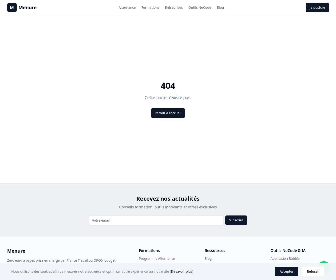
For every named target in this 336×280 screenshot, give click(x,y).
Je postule (317, 7)
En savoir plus (181, 271)
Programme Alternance (157, 258)
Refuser (313, 271)
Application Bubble (285, 258)
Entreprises (174, 7)
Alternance (127, 7)
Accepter (287, 271)
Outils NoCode (199, 7)
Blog (220, 7)
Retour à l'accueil (168, 113)
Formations (150, 7)
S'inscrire (236, 220)
